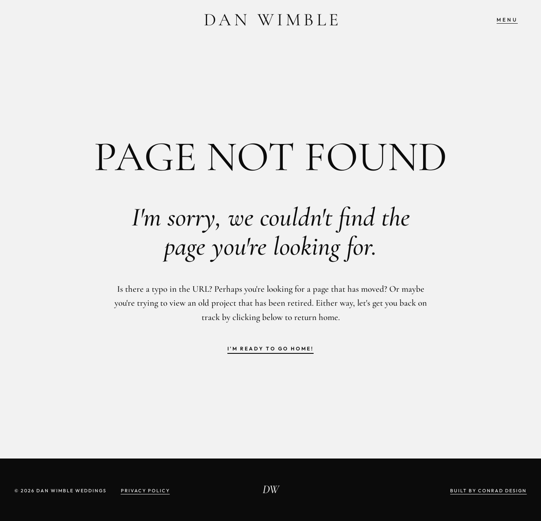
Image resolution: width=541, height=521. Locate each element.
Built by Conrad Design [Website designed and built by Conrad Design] (488, 491)
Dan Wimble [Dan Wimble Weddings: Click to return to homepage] (273, 19)
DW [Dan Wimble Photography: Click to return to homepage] (270, 490)
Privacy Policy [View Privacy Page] (145, 491)
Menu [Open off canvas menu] (507, 19)
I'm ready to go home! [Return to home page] (270, 348)
